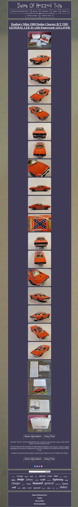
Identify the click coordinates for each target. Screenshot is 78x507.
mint (66, 480)
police (23, 484)
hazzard (38, 483)
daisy (13, 480)
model (29, 488)
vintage (19, 476)
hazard (65, 484)
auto (24, 488)
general (49, 483)
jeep (48, 488)
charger (16, 483)
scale (42, 479)
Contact (39, 498)
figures (44, 488)
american (58, 484)
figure (26, 476)
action (36, 476)
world (36, 480)
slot (57, 488)
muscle (49, 480)
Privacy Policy (39, 501)
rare (56, 476)
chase (53, 488)
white (49, 476)
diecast (42, 476)
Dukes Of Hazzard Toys (39, 495)
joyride (13, 476)
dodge (20, 479)
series (19, 488)
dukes (63, 487)
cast (31, 476)
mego (28, 484)
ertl (14, 487)
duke (61, 476)
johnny (29, 479)
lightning (58, 479)
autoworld (37, 488)
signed (65, 476)
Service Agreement (39, 504)
